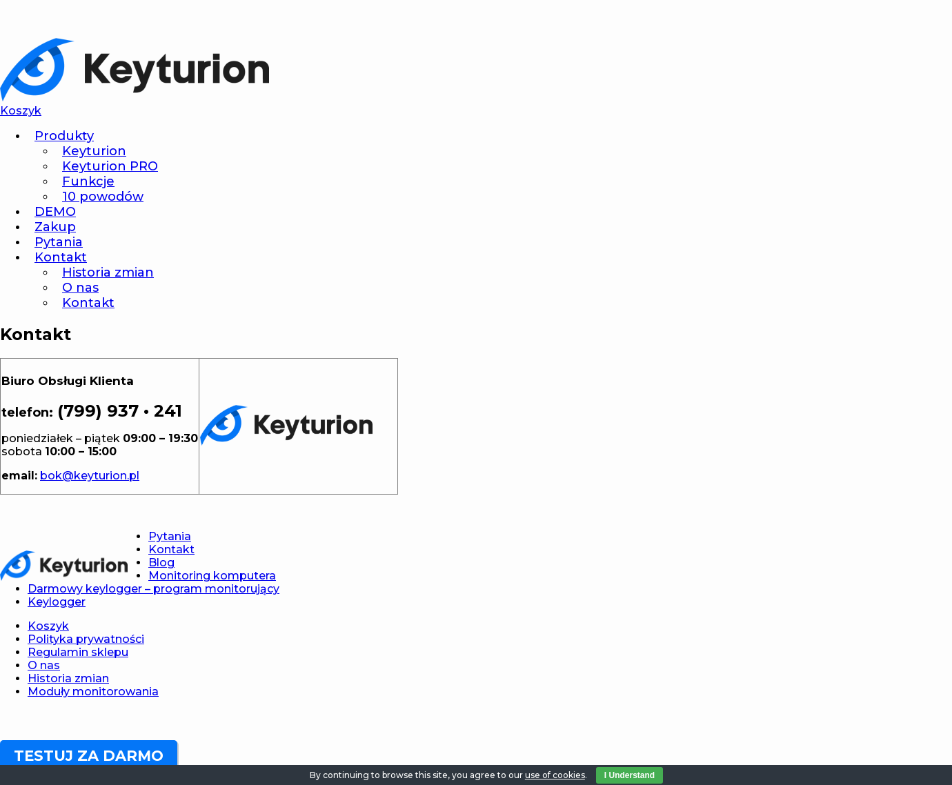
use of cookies (555, 775)
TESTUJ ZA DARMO (88, 755)
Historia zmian (108, 272)
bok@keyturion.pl (89, 475)
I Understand (629, 775)
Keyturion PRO (110, 166)
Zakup (55, 227)
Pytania (58, 242)
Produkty (64, 135)
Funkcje (88, 181)
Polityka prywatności (86, 639)
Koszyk (48, 626)
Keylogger (57, 601)
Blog (161, 562)
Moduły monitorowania (93, 691)
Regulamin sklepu (78, 652)
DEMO (55, 211)
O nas (80, 287)
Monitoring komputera (212, 575)
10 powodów (102, 196)
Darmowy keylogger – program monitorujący (153, 588)
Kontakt (60, 257)
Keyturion (94, 151)
